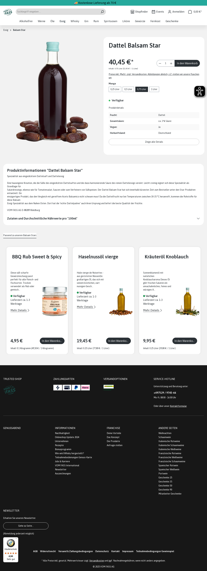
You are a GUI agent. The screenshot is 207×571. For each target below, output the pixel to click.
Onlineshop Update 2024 (67, 437)
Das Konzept (113, 437)
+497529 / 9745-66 (165, 392)
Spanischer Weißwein (168, 469)
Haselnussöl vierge (98, 256)
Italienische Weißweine (169, 449)
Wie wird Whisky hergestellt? (69, 453)
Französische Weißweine (170, 457)
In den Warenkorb (187, 63)
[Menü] (16, 539)
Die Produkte (113, 441)
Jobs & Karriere (62, 461)
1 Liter (154, 89)
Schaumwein (164, 437)
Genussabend (12, 428)
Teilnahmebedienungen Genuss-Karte (73, 457)
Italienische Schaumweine (171, 445)
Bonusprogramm (63, 449)
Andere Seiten (167, 428)
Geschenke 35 (165, 481)
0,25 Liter (115, 89)
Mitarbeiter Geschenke (169, 493)
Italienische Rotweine (169, 441)
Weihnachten (164, 433)
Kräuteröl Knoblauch (167, 256)
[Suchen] (102, 11)
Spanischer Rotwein (168, 465)
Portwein (163, 473)
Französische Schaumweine (171, 461)
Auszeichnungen (63, 473)
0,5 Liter (128, 89)
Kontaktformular (178, 406)
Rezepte (59, 445)
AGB (35, 551)
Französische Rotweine (169, 453)
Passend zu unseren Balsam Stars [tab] (19, 235)
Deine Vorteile (114, 433)
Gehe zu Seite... (25, 526)
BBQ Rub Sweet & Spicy (37, 256)
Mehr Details (19, 310)
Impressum (127, 551)
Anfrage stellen (114, 445)
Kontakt (115, 551)
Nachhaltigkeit (62, 433)
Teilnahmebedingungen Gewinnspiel (155, 551)
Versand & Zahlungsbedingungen (75, 551)
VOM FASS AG (107, 566)
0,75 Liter (141, 89)
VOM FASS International (67, 465)
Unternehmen (61, 441)
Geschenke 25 (165, 477)
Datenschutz (102, 551)
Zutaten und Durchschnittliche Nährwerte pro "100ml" (42, 218)
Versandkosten (96, 560)
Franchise (113, 428)
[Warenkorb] (195, 12)
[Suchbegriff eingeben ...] (57, 11)
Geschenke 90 (165, 489)
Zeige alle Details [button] (154, 142)
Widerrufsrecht (48, 551)
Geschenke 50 (165, 485)
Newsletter (60, 469)
